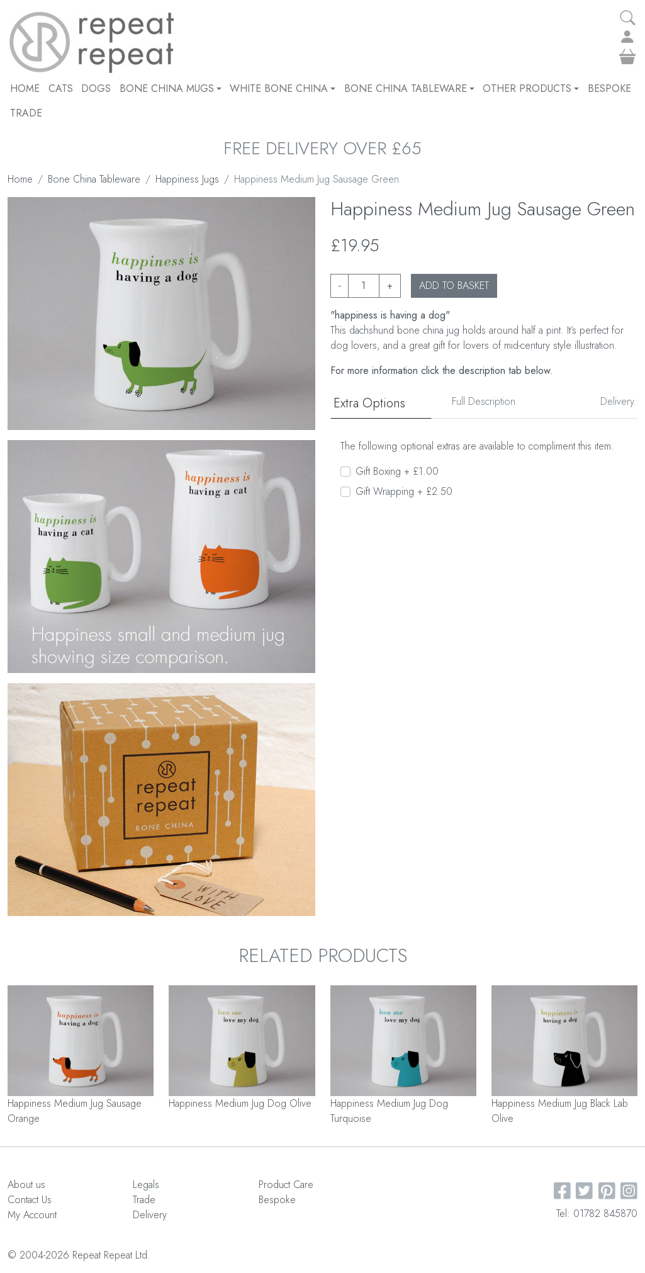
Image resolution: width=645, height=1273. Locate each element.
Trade (26, 113)
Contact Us (30, 1199)
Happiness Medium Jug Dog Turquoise (389, 1111)
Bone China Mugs (171, 88)
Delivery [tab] (617, 401)
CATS (60, 88)
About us (26, 1184)
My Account (32, 1215)
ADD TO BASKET (454, 285)
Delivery (150, 1215)
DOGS (96, 88)
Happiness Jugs (187, 179)
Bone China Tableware (409, 88)
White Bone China (282, 88)
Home (25, 88)
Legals (146, 1184)
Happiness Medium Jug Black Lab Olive (559, 1111)
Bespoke (609, 88)
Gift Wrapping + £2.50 (404, 491)
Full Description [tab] (483, 401)
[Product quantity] (363, 286)
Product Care (286, 1184)
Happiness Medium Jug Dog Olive (240, 1103)
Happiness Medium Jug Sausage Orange (75, 1111)
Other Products (531, 88)
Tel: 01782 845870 (596, 1213)
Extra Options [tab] (369, 403)
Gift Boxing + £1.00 (397, 471)
